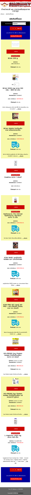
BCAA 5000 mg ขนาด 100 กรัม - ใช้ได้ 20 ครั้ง (13, 89)
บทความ (15, 3)
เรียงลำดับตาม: (8, 23)
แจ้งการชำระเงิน (23, 5)
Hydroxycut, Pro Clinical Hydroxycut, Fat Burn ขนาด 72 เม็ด (12, 215)
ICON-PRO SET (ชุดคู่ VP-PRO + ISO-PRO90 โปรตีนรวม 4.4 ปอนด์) (13, 306)
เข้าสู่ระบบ (25, 1)
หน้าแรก (17, 1)
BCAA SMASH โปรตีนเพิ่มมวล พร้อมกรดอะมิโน (13, 129)
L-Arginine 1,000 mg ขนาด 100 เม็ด (13, 436)
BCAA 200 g (13, 58)
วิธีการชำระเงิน (24, 3)
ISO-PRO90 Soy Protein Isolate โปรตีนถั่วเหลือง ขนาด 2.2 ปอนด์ (13, 355)
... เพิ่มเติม (15, 51)
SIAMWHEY (20, 493)
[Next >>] (19, 28)
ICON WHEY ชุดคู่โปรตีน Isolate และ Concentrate (13, 258)
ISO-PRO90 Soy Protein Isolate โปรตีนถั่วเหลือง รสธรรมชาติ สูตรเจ (13, 395)
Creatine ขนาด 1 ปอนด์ (13, 177)
